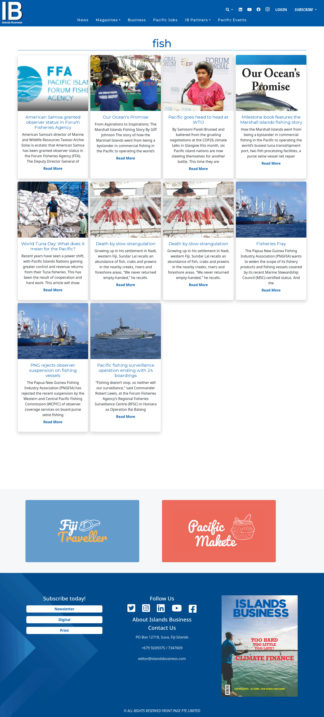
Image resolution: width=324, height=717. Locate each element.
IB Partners (196, 20)
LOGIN (281, 9)
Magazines (107, 20)
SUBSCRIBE (304, 9)
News (82, 20)
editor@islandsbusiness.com (162, 658)
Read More (52, 168)
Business (137, 20)
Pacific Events (232, 20)
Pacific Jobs (165, 20)
